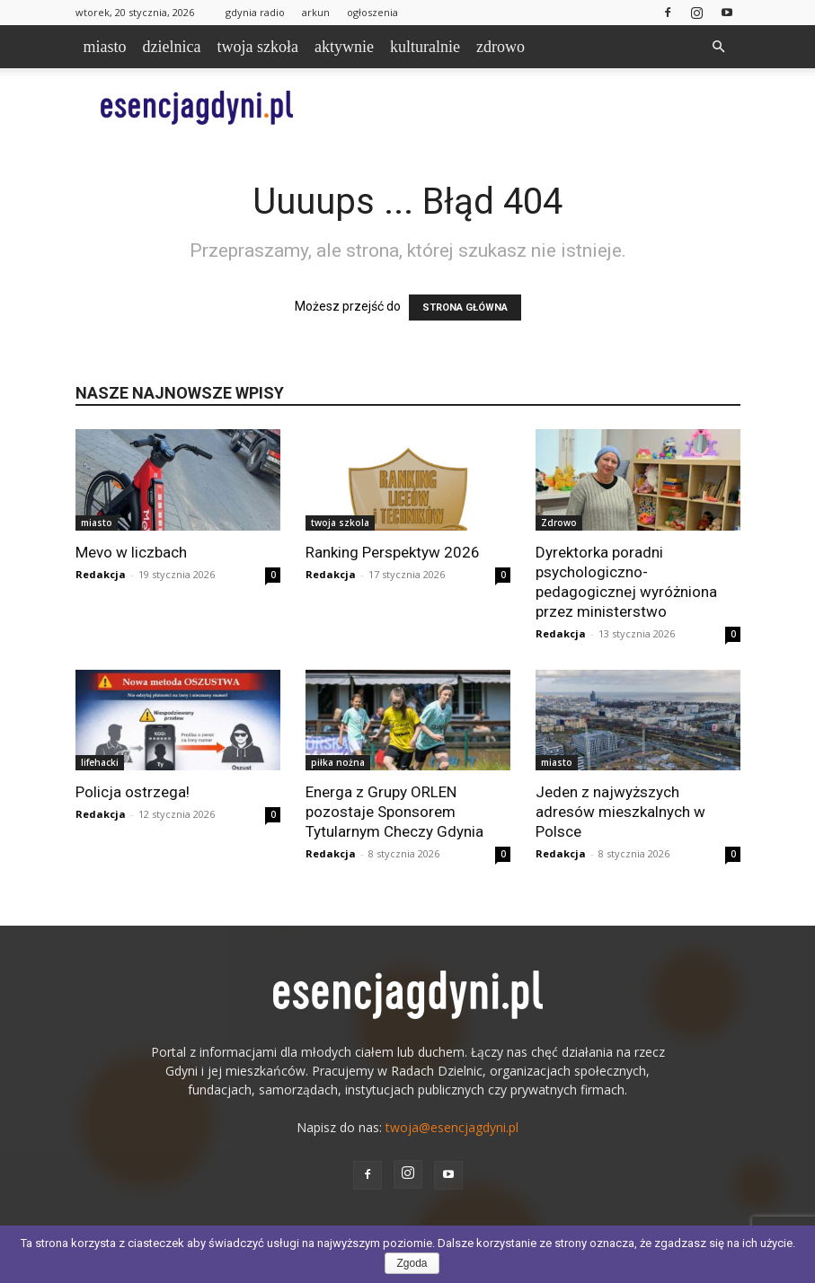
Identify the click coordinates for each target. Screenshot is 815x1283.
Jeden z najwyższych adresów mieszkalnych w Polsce (620, 811)
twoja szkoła (257, 47)
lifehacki (100, 762)
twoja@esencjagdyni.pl (451, 1127)
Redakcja (100, 574)
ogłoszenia (372, 12)
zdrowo (500, 47)
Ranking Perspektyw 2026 (393, 552)
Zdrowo (559, 522)
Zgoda (411, 1263)
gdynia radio (255, 12)
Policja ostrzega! (132, 792)
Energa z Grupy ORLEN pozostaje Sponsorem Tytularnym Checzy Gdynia (394, 811)
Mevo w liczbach (131, 552)
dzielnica (172, 47)
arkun (316, 12)
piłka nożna (338, 762)
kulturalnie (425, 47)
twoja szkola (340, 522)
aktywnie (344, 47)
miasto (105, 47)
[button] (718, 47)
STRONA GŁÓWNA (465, 307)
